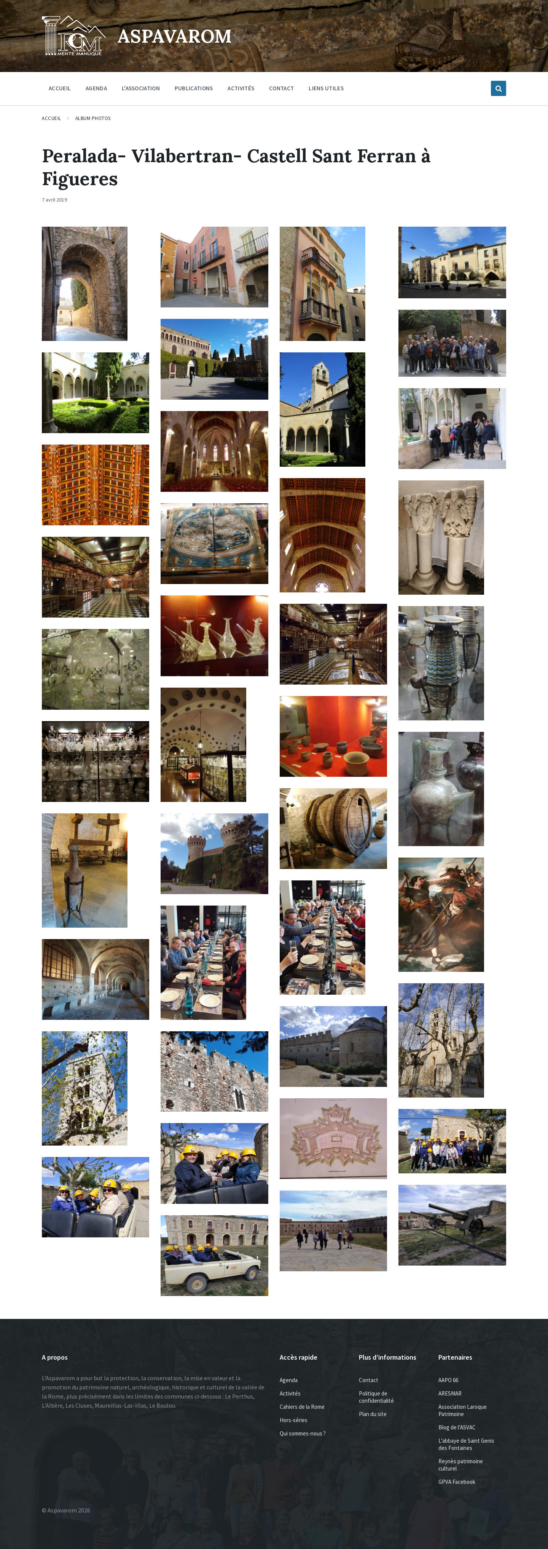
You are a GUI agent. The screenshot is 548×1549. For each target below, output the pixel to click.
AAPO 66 (448, 1380)
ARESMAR (450, 1393)
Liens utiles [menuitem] (326, 88)
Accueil (51, 118)
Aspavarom (174, 36)
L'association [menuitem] (141, 88)
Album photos (93, 118)
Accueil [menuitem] (60, 88)
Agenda (289, 1380)
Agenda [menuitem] (96, 88)
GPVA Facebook (456, 1481)
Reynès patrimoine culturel (460, 1465)
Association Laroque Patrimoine (462, 1410)
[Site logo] (74, 53)
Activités (290, 1393)
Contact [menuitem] (281, 88)
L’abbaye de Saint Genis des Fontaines (466, 1444)
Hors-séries (293, 1420)
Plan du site (373, 1414)
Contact (368, 1380)
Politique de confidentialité (376, 1397)
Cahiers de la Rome (302, 1406)
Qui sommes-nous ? (303, 1433)
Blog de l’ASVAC (457, 1427)
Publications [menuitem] (194, 88)
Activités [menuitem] (241, 88)
